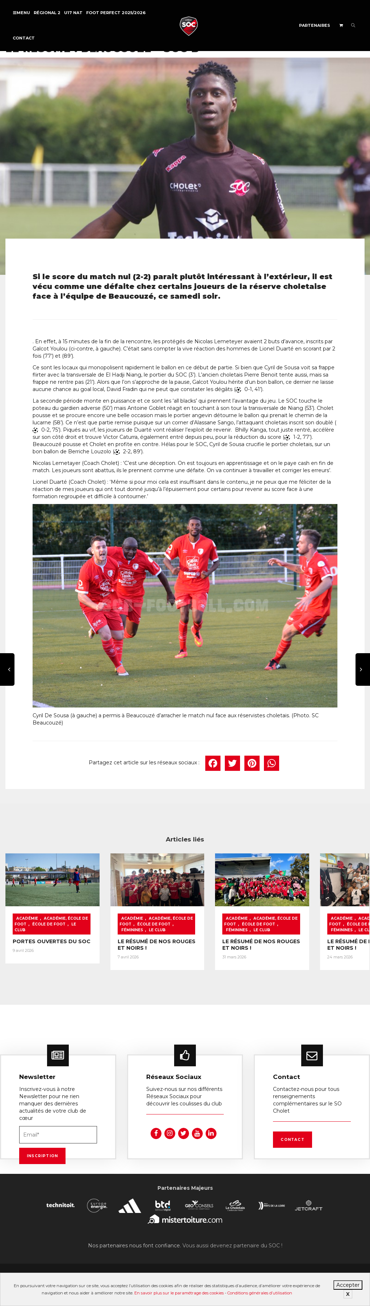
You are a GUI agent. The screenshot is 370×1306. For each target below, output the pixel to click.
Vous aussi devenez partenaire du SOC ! (232, 1242)
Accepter (348, 1285)
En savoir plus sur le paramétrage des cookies (179, 1292)
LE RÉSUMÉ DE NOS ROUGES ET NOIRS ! (132, 943)
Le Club (40, 922)
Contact (24, 38)
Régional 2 (47, 12)
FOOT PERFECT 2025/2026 (116, 12)
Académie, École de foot (40, 914)
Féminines (135, 922)
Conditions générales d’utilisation (259, 1292)
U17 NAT (73, 12)
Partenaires (314, 25)
